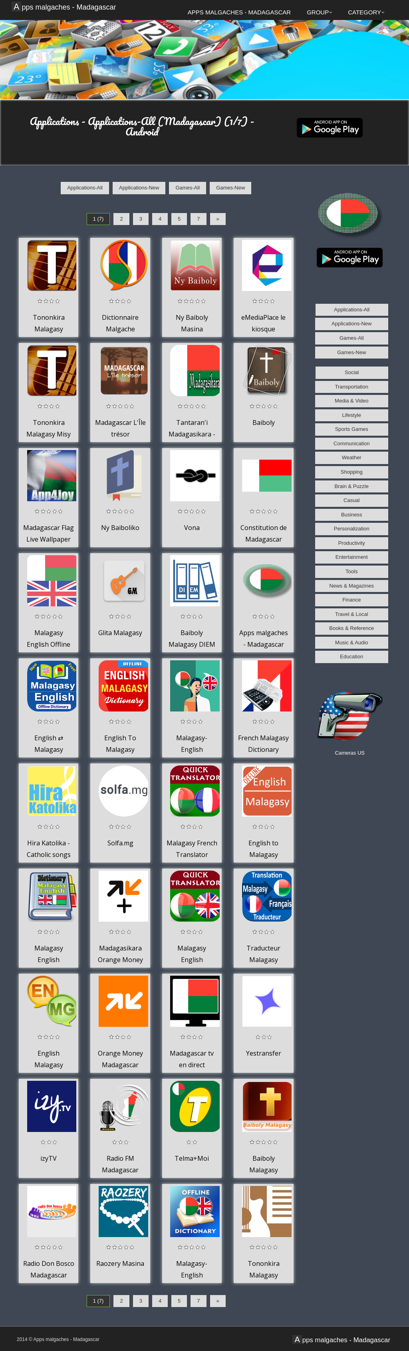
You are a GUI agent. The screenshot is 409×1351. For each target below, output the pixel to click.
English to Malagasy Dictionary (263, 855)
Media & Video (351, 401)
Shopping (352, 472)
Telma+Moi (192, 1158)
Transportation (351, 387)
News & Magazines (352, 586)
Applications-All (85, 188)
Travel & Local (351, 614)
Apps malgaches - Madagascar (65, 7)
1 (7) (98, 219)
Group (319, 12)
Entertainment (352, 557)
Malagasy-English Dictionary (191, 1275)
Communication (351, 443)
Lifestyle (351, 415)
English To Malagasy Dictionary (120, 749)
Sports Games (351, 429)
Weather (351, 457)
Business (351, 515)
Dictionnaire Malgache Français (120, 329)
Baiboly (263, 422)
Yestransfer (263, 1053)
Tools (351, 571)
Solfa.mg (120, 843)
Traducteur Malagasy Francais (263, 960)
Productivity (351, 543)
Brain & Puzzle (352, 486)
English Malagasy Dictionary (48, 1065)
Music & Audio (351, 643)
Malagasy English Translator (192, 960)
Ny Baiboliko (120, 527)
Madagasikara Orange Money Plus (120, 960)
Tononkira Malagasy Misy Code (48, 434)
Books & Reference (351, 628)
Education (351, 657)
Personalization (351, 529)
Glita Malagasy (120, 632)
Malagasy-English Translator (192, 749)
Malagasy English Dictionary (48, 960)
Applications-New (139, 188)
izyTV (48, 1158)
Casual (351, 500)
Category (366, 12)
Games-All (187, 188)
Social (352, 372)
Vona (192, 527)
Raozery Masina (120, 1263)
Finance (351, 600)
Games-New (230, 188)
